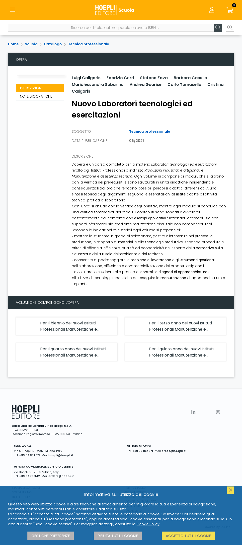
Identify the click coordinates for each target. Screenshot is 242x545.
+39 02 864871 (29, 455)
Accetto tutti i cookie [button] (188, 535)
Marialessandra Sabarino (98, 84)
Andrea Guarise (145, 84)
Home (13, 44)
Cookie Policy (148, 524)
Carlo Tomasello (184, 84)
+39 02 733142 (29, 476)
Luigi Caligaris (86, 78)
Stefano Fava (154, 78)
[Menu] (12, 9)
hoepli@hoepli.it (60, 455)
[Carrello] (229, 9)
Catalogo (53, 44)
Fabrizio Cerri (120, 78)
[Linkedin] (193, 412)
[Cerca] (218, 28)
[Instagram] (218, 412)
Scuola (31, 44)
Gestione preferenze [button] (50, 535)
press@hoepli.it (173, 451)
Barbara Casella (190, 78)
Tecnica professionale (88, 44)
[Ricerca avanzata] (230, 28)
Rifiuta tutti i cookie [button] (118, 535)
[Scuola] (120, 10)
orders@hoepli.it (61, 476)
